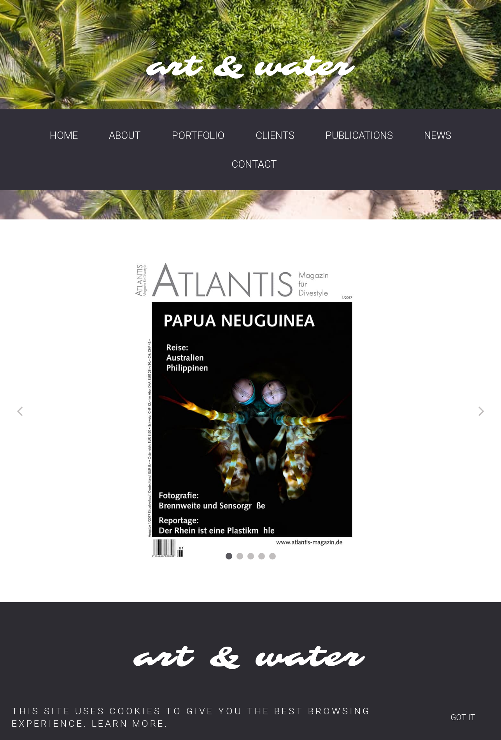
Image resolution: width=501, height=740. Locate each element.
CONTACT (254, 164)
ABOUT (125, 135)
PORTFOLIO (198, 135)
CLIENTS (275, 135)
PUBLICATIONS (359, 135)
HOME (64, 135)
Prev (21, 411)
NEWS (437, 135)
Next (479, 411)
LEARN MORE (129, 723)
